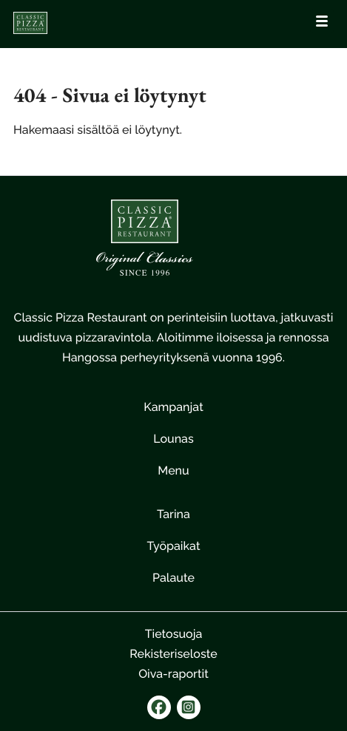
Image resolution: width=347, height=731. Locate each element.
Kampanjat (173, 407)
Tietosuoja (174, 634)
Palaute (173, 578)
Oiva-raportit (173, 674)
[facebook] (159, 707)
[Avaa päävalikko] (322, 21)
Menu (173, 470)
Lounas (173, 439)
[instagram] (189, 707)
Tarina (173, 514)
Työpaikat (173, 546)
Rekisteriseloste (173, 654)
